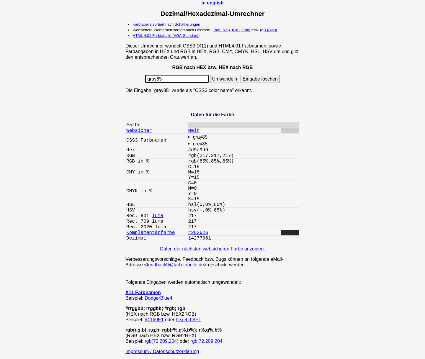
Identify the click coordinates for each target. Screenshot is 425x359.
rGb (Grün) (241, 30)
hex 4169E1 (188, 319)
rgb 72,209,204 (207, 341)
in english (212, 2)
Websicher (139, 130)
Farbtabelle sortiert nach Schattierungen (166, 24)
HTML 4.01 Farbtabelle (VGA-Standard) (166, 35)
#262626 (198, 232)
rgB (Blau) (268, 30)
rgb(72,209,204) (161, 341)
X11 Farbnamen (143, 292)
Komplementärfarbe (150, 232)
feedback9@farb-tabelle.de (175, 264)
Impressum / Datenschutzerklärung (162, 351)
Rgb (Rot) (221, 30)
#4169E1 (154, 319)
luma (158, 216)
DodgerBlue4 (158, 298)
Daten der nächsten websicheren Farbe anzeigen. (212, 248)
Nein (194, 130)
